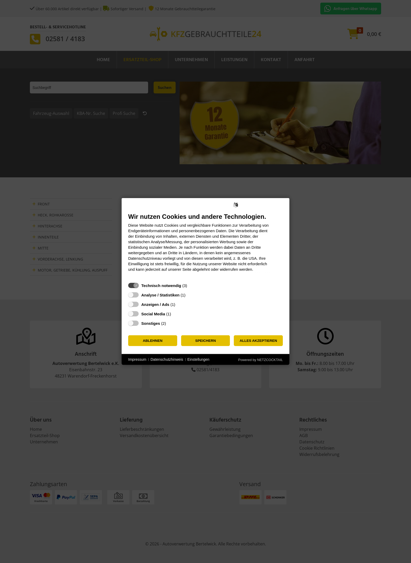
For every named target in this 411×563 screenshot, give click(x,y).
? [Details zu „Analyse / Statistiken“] (190, 295)
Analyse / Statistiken (160, 295)
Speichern (205, 341)
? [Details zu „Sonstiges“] (171, 323)
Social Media (153, 314)
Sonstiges (150, 323)
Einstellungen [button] (198, 359)
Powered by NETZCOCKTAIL (260, 360)
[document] (205, 246)
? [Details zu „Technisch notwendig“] (192, 286)
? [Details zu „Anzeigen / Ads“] (180, 304)
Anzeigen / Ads (155, 304)
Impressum (137, 359)
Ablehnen (153, 341)
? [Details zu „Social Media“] (176, 314)
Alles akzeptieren (258, 341)
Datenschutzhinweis (166, 359)
